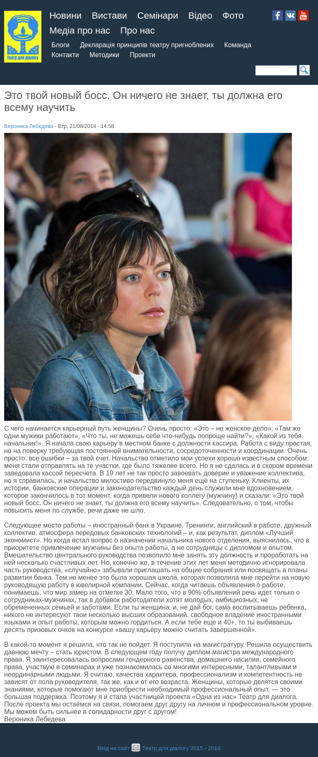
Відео (200, 15)
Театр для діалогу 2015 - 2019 (175, 748)
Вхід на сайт (114, 748)
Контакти (65, 54)
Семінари (157, 15)
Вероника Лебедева (28, 126)
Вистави (110, 15)
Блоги (60, 44)
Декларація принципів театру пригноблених (147, 44)
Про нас (137, 30)
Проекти (142, 54)
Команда (237, 44)
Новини (65, 15)
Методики (104, 54)
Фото (232, 15)
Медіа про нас (79, 30)
